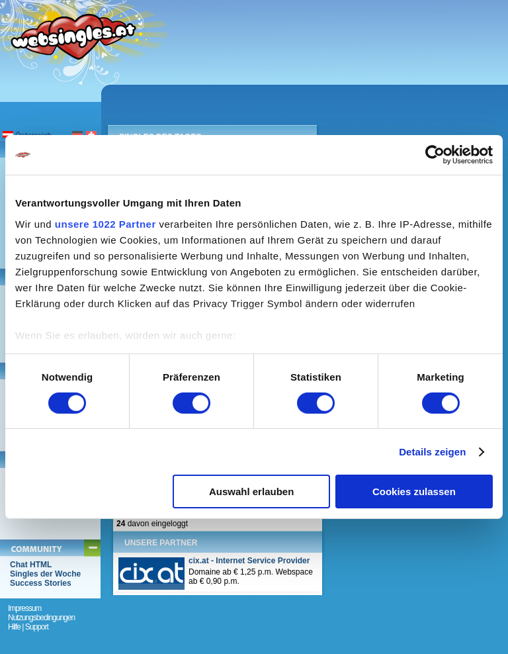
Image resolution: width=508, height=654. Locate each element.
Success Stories (40, 583)
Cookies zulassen (414, 491)
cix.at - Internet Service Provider (249, 560)
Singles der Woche (45, 574)
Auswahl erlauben (251, 491)
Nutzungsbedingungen (41, 617)
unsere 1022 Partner (105, 223)
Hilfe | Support (28, 626)
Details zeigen (432, 451)
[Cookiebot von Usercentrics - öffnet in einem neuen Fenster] (435, 155)
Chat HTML (31, 564)
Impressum (24, 608)
